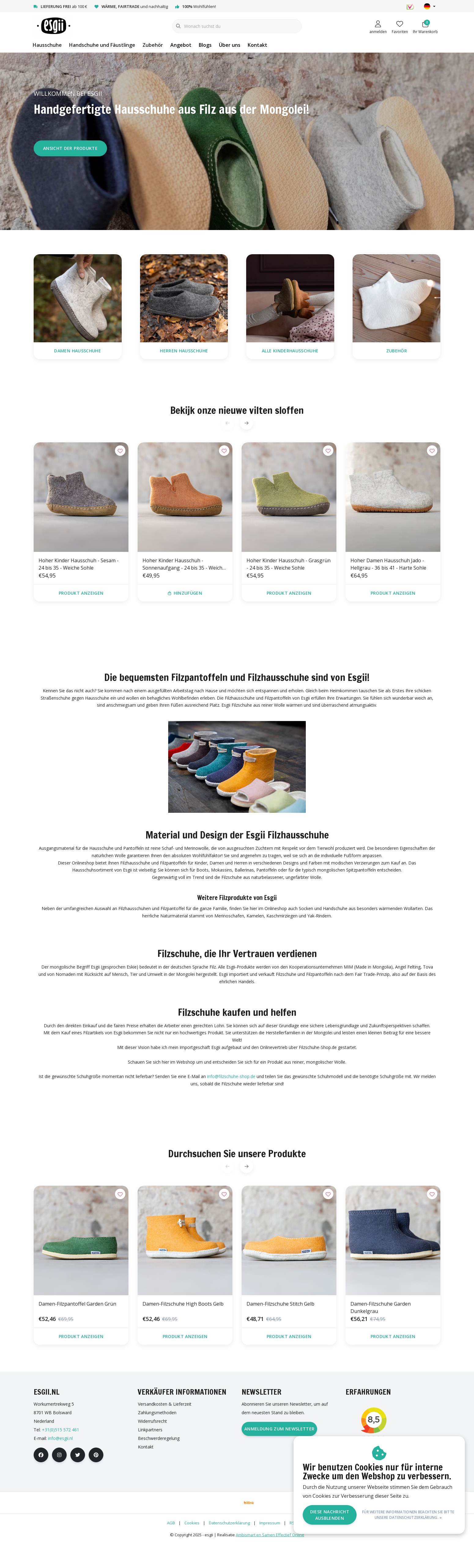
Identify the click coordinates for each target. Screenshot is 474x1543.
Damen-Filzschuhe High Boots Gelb (183, 1303)
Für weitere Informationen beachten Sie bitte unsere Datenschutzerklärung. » (408, 1514)
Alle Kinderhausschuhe (290, 351)
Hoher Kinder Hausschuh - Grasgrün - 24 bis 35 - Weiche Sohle (288, 564)
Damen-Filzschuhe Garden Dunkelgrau (380, 1307)
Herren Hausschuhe (184, 351)
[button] (246, 422)
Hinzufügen (185, 593)
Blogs (205, 45)
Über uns (229, 45)
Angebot (180, 45)
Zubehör (153, 45)
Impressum (269, 1523)
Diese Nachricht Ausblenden (329, 1515)
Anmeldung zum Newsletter (279, 1429)
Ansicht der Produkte (70, 148)
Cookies (191, 1523)
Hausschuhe (47, 45)
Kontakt (257, 45)
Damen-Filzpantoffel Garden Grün (77, 1303)
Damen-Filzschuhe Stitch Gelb (280, 1303)
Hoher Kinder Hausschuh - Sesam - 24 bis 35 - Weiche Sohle (79, 564)
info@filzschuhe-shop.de (231, 1076)
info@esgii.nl (60, 1438)
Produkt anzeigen (81, 593)
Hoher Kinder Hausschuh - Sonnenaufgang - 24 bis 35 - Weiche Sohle (184, 564)
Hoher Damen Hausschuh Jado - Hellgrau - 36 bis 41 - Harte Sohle (388, 564)
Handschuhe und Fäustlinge (102, 45)
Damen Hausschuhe (77, 351)
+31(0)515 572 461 (60, 1430)
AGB (171, 1523)
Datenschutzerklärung (229, 1523)
